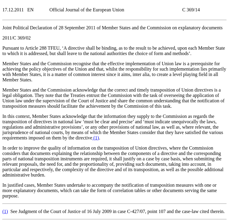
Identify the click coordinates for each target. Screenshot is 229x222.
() (95, 137)
